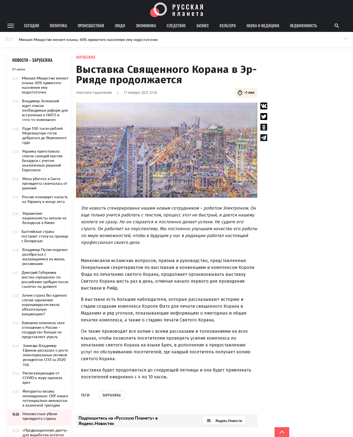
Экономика (146, 25)
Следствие (176, 25)
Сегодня (31, 25)
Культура (228, 25)
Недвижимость (303, 25)
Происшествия (91, 25)
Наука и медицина (263, 25)
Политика (58, 25)
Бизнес (203, 25)
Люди (120, 25)
